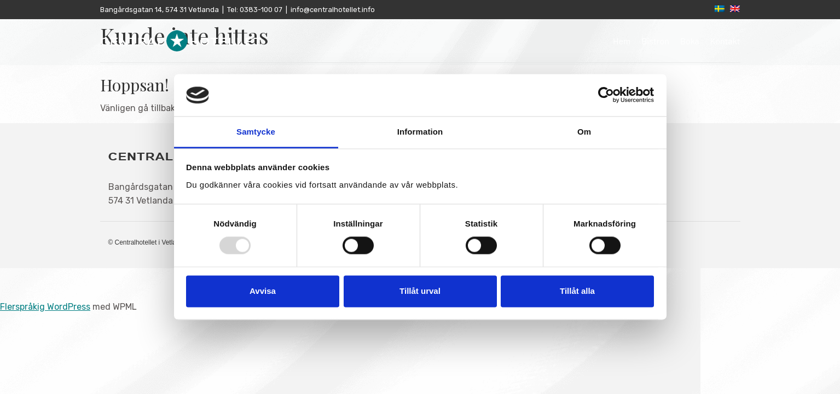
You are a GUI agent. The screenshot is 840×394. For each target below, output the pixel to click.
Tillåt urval (420, 291)
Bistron (655, 41)
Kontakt (725, 41)
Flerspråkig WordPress (45, 307)
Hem (621, 41)
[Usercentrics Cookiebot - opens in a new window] (606, 95)
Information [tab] (420, 131)
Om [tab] (584, 131)
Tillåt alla (577, 291)
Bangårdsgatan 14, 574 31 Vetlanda (159, 9)
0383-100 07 (260, 9)
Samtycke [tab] (255, 131)
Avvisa (263, 291)
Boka (689, 41)
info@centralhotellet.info (333, 9)
